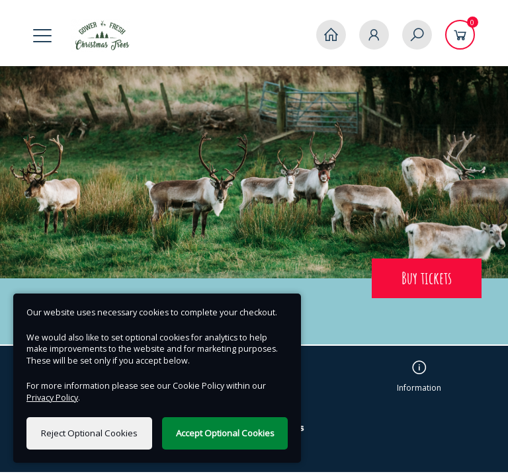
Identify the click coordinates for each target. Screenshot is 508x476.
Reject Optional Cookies (89, 433)
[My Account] (374, 35)
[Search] (417, 35)
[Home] (331, 35)
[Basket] (460, 35)
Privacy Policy (52, 397)
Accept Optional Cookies (225, 433)
